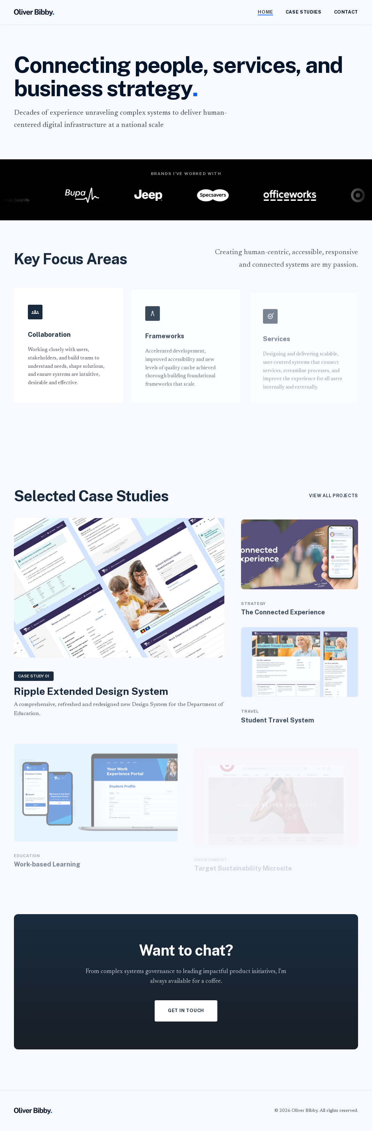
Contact (346, 12)
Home (265, 12)
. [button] (195, 88)
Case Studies (303, 12)
